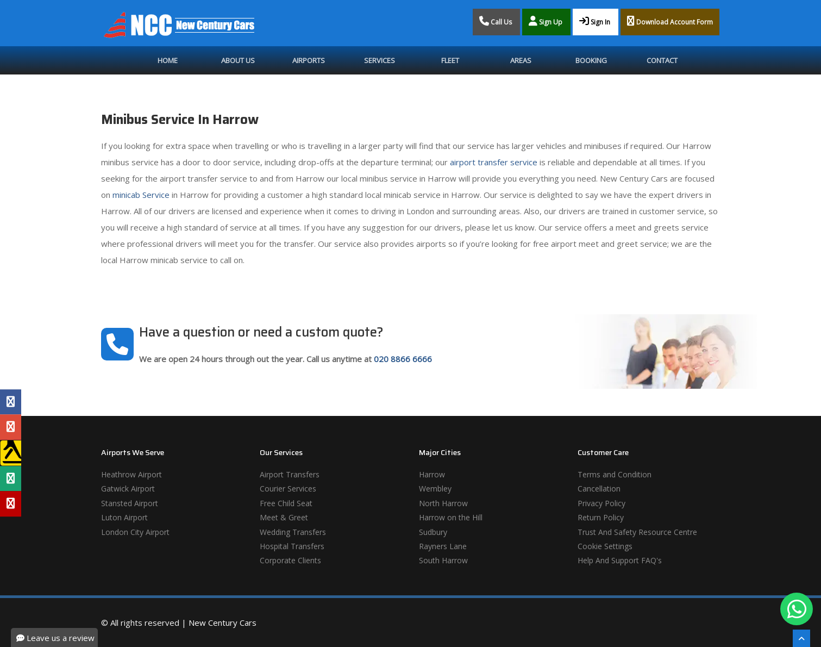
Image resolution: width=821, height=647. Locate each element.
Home (168, 60)
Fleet (450, 60)
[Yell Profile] (10, 453)
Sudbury (433, 532)
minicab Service (141, 194)
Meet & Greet (284, 517)
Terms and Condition (614, 474)
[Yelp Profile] (10, 503)
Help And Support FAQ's (620, 560)
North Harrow (443, 503)
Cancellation (599, 488)
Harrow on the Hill (450, 517)
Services (379, 60)
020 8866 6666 (403, 358)
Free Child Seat (286, 503)
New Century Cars (222, 622)
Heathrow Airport (131, 474)
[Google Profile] (10, 427)
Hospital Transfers (292, 546)
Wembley (435, 488)
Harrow (432, 474)
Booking (591, 60)
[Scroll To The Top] (801, 638)
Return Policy (601, 517)
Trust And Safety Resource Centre (637, 532)
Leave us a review (55, 637)
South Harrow (443, 560)
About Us (238, 60)
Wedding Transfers (293, 532)
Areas (520, 60)
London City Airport (135, 532)
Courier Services (288, 488)
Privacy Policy (601, 503)
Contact (662, 60)
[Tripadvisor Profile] (10, 478)
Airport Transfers (289, 474)
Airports (308, 60)
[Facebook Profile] (10, 401)
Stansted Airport (129, 503)
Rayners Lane (443, 546)
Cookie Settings (605, 546)
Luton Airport (124, 517)
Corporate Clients (290, 560)
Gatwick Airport (128, 488)
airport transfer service (493, 162)
